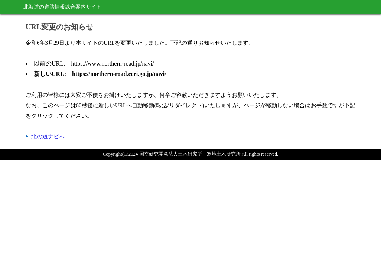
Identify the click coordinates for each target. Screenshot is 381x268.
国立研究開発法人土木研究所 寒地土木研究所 (190, 154)
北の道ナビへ (48, 137)
